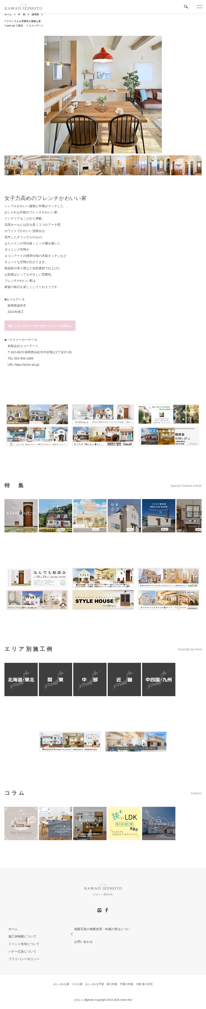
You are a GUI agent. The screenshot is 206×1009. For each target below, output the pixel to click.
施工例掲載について (18, 936)
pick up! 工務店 (16, 25)
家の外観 (112, 984)
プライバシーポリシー (20, 959)
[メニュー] (199, 6)
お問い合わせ (79, 936)
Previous (51, 95)
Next (155, 95)
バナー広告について (18, 951)
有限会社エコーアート (23, 346)
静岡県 (37, 14)
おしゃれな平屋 (94, 984)
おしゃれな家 (61, 984)
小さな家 (77, 984)
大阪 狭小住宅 (144, 984)
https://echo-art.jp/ (26, 364)
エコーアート (38, 25)
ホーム (8, 14)
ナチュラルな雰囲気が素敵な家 (25, 21)
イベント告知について (20, 944)
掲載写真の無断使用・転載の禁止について (99, 929)
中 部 (23, 14)
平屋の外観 (126, 984)
